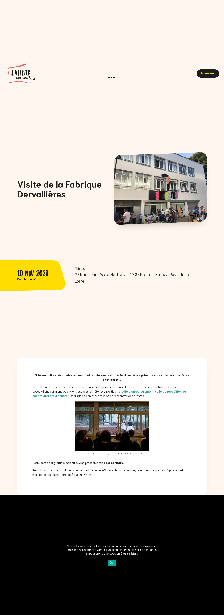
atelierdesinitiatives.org (121, 470)
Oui (112, 562)
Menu (207, 76)
